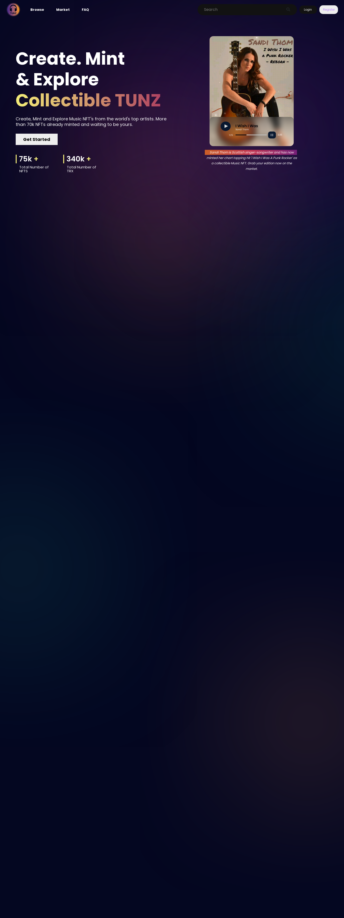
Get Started (36, 139)
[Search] (242, 9)
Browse (37, 9)
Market (63, 9)
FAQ (85, 9)
